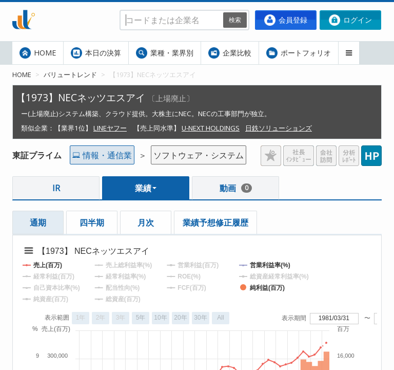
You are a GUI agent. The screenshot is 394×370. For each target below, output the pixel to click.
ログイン (350, 20)
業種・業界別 (164, 53)
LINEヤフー (110, 128)
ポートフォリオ (298, 53)
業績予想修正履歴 (215, 222)
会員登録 (285, 20)
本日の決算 (96, 53)
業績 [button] (145, 188)
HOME (37, 53)
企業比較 (229, 53)
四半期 (92, 222)
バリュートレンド (70, 74)
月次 (145, 222)
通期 (38, 222)
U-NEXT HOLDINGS (211, 128)
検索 (235, 19)
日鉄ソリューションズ (278, 128)
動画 (236, 188)
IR (56, 188)
